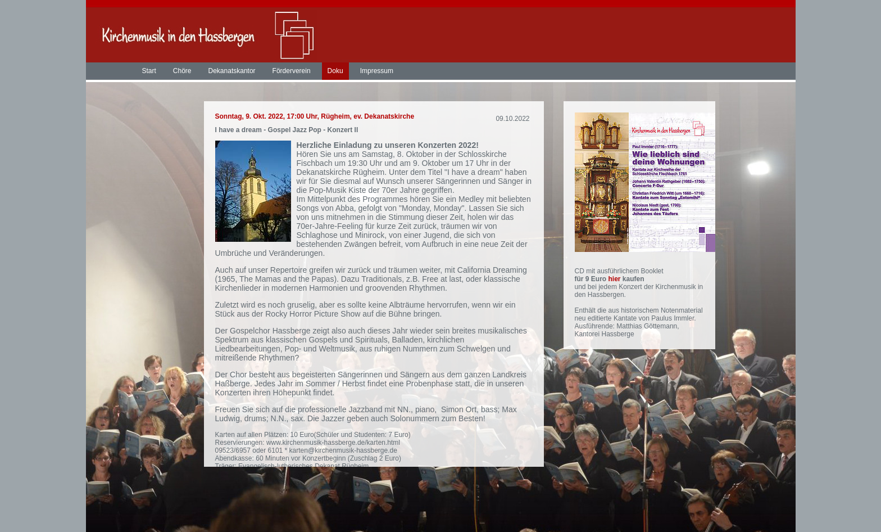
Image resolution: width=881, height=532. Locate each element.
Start (149, 71)
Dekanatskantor (232, 71)
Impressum (376, 71)
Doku (335, 71)
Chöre (182, 71)
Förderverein (292, 71)
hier (615, 279)
